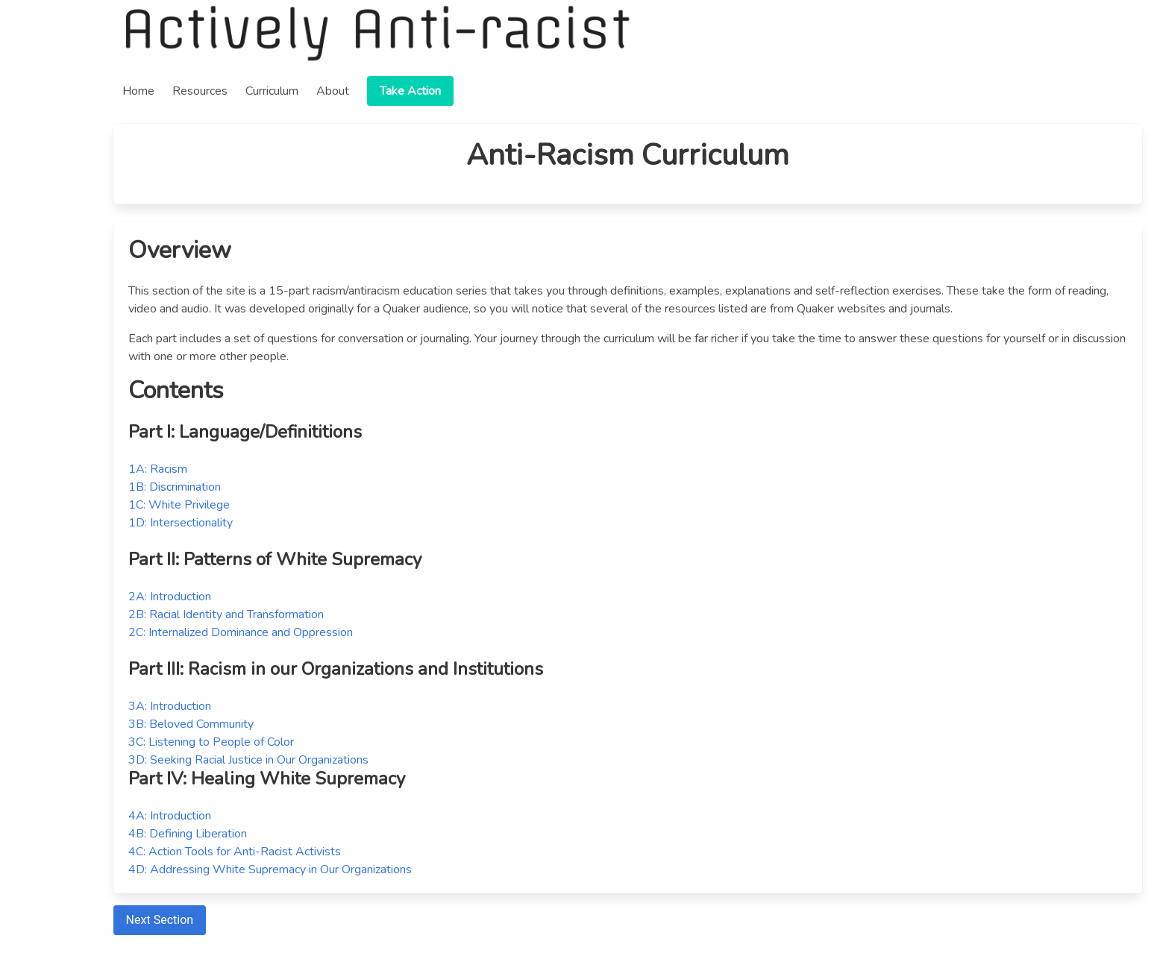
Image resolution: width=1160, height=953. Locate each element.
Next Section (159, 920)
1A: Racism (157, 469)
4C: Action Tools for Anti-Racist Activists (234, 851)
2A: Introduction (169, 596)
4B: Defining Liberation (187, 833)
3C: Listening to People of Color (211, 742)
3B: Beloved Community (191, 724)
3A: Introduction (169, 706)
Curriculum (271, 91)
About (332, 91)
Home (138, 91)
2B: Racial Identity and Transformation (226, 614)
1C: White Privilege (179, 505)
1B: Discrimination (174, 487)
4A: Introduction (169, 816)
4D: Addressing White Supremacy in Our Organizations (270, 869)
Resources (200, 91)
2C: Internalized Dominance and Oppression (240, 632)
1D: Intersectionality (180, 523)
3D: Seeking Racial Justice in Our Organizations (248, 760)
